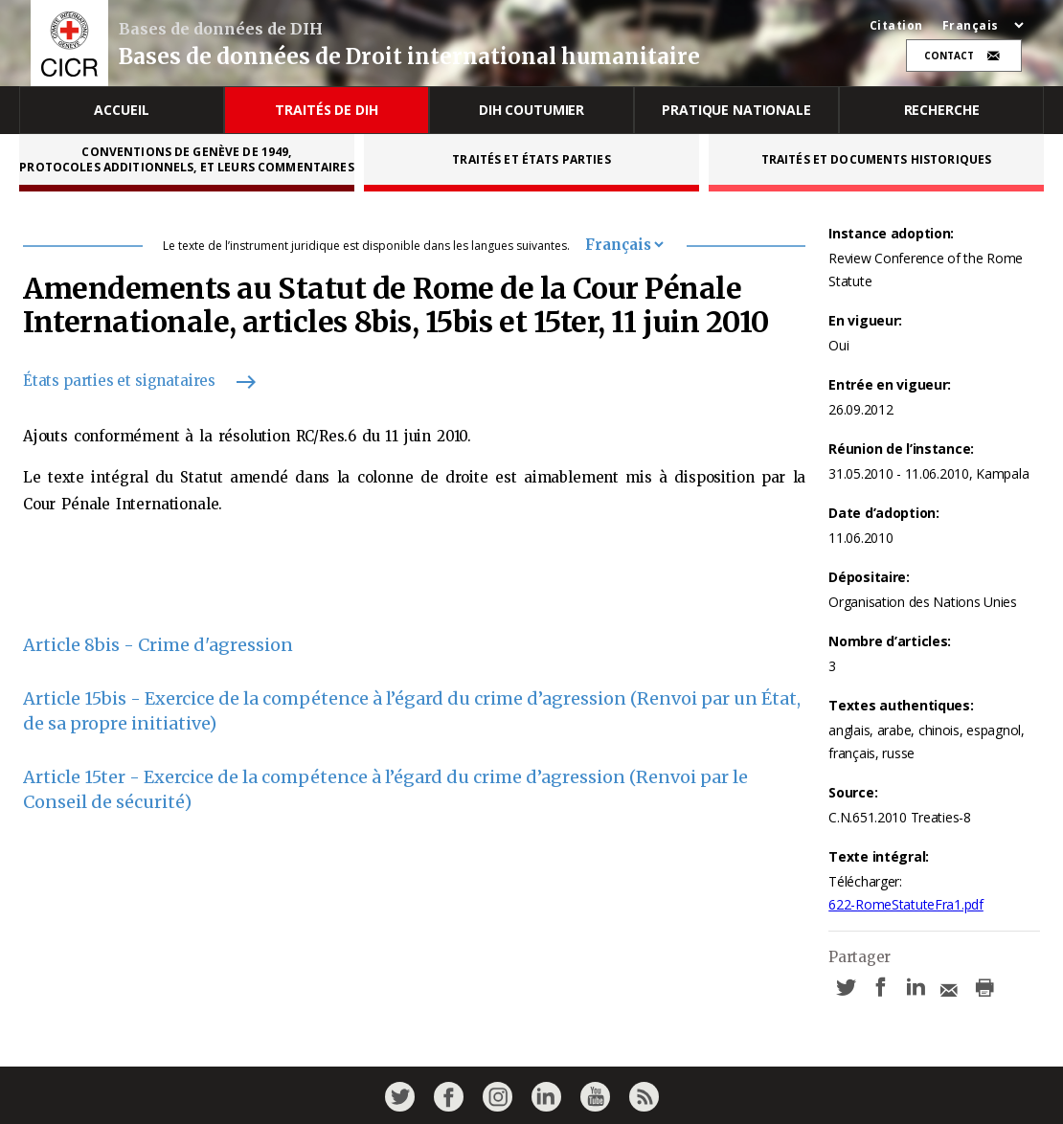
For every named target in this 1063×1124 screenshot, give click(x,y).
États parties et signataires (130, 380)
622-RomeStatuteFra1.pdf (906, 904)
